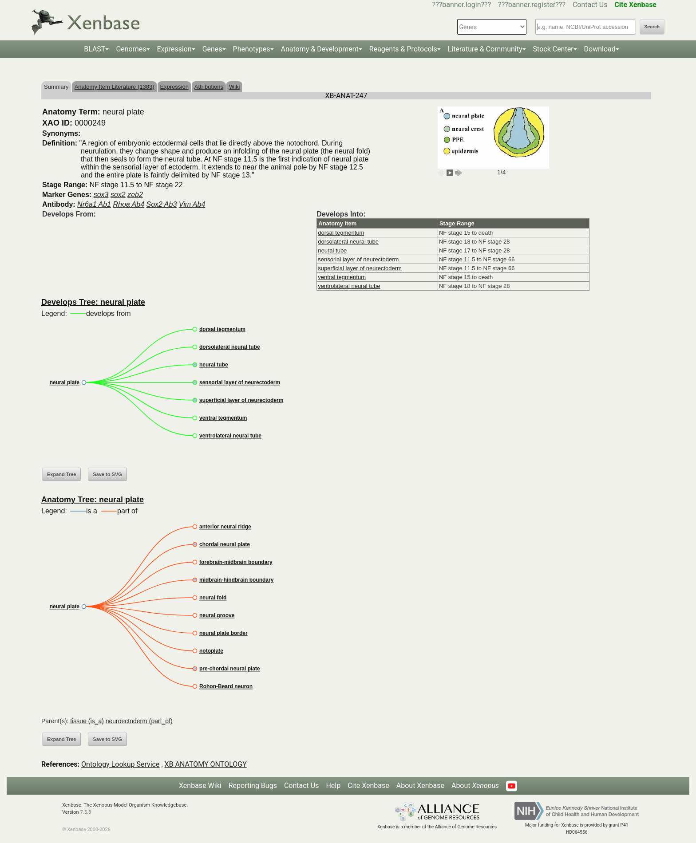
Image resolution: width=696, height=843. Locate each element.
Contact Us (590, 4)
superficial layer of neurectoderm (360, 268)
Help (333, 785)
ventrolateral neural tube (349, 286)
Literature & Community (485, 49)
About (475, 785)
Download (600, 49)
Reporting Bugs (253, 785)
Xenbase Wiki (200, 785)
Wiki (234, 86)
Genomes (131, 49)
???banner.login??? (461, 4)
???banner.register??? (532, 4)
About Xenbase (420, 785)
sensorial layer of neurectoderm (358, 259)
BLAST (94, 49)
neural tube (332, 250)
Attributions (208, 86)
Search (652, 27)
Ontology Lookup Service (120, 764)
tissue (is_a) (86, 721)
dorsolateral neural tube (348, 241)
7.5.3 (85, 812)
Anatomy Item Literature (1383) (114, 86)
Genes (212, 49)
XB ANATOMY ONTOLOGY (206, 764)
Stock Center (553, 49)
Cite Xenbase (368, 785)
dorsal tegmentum (341, 232)
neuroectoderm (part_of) (139, 721)
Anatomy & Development (320, 49)
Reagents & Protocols (403, 49)
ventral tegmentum (342, 277)
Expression (174, 49)
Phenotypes (251, 49)
